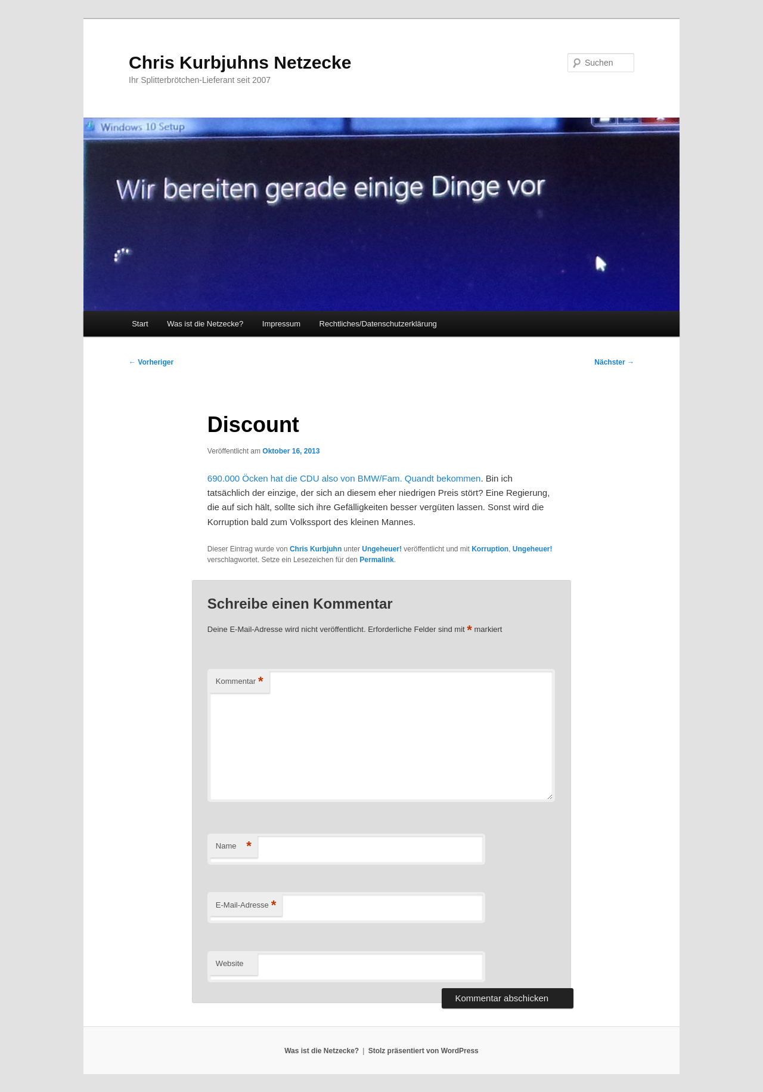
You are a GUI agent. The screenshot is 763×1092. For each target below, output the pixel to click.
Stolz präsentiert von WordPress (423, 1051)
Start (140, 323)
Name (234, 846)
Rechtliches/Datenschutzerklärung (378, 323)
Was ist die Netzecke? (205, 323)
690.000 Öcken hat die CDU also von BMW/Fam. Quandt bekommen (344, 478)
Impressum (281, 323)
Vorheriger (151, 362)
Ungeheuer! (382, 549)
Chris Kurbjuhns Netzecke (240, 62)
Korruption (490, 549)
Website (230, 963)
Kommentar (239, 681)
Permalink (376, 560)
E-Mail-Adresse (246, 905)
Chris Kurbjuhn (316, 549)
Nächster (614, 362)
